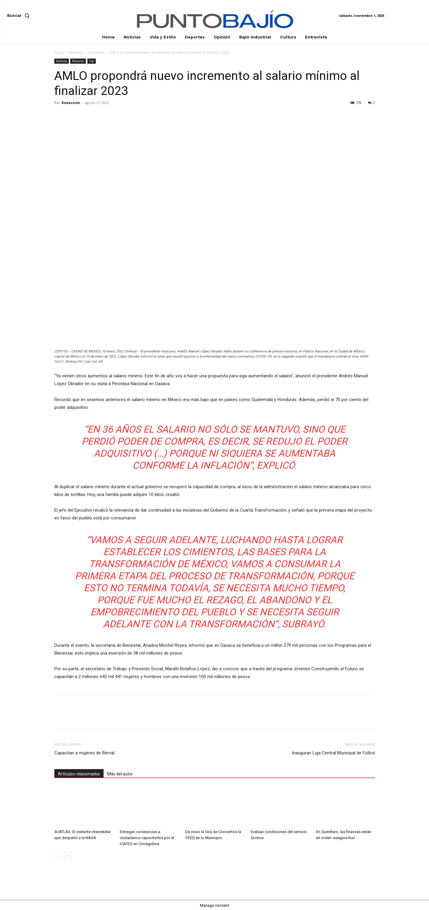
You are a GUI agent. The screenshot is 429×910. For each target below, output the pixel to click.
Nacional (96, 52)
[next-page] (67, 856)
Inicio (58, 52)
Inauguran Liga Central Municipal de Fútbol (333, 753)
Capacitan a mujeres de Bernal (84, 753)
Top (91, 61)
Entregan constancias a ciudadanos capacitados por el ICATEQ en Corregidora (147, 837)
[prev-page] (58, 856)
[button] (19, 15)
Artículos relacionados (79, 774)
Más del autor (120, 774)
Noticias (76, 52)
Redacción (71, 102)
